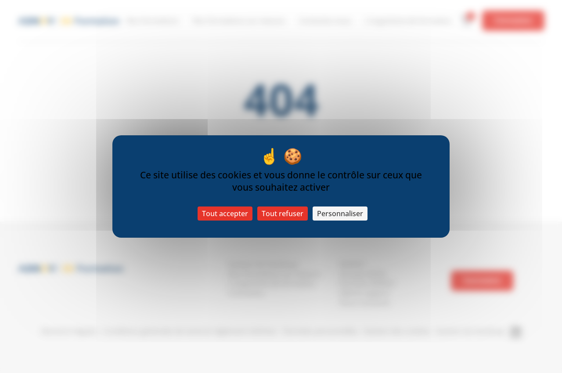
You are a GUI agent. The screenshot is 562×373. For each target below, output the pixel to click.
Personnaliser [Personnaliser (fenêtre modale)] (340, 213)
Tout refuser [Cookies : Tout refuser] (282, 213)
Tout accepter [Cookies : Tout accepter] (225, 213)
